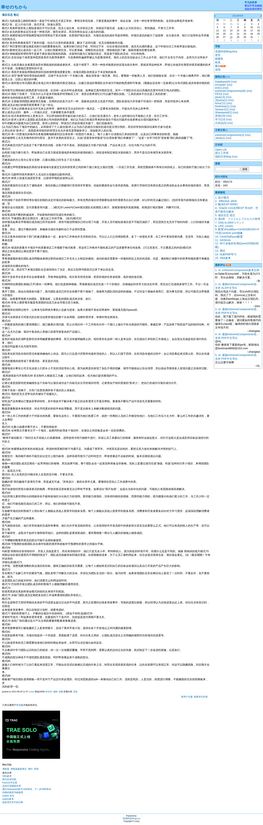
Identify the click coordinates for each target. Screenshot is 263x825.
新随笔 (219, 58)
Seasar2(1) (222, 109)
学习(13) (220, 119)
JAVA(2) (220, 138)
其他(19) (220, 115)
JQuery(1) (221, 100)
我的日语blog (223, 156)
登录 (18, 705)
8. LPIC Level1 (224, 226)
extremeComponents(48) (230, 90)
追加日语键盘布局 (11, 786)
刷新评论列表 (201, 696)
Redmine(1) (222, 106)
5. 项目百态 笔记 (225, 215)
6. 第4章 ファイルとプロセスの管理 (237, 218)
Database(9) (222, 81)
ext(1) (218, 87)
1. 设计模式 (222, 197)
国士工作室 (222, 152)
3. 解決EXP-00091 (226, 204)
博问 (30, 769)
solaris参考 (8, 799)
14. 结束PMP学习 (225, 254)
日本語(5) (221, 123)
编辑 (55, 691)
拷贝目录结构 (9, 779)
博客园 (5, 769)
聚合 (217, 66)
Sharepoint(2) (223, 112)
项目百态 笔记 (10, 14)
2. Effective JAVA (226, 201)
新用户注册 (187, 696)
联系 (217, 62)
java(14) (220, 97)
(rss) (234, 81)
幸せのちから (14, 7)
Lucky (31, 691)
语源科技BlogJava (226, 51)
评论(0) (48, 691)
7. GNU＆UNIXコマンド (229, 222)
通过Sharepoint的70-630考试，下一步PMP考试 (26, 789)
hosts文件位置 (9, 782)
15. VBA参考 (223, 258)
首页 (217, 55)
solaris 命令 (8, 795)
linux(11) (220, 103)
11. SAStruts (223, 240)
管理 (36, 769)
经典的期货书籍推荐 (12, 792)
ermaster (220, 84)
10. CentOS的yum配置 (229, 236)
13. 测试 (220, 250)
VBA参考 (7, 776)
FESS (218, 93)
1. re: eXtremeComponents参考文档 (237, 270)
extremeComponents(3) (229, 135)
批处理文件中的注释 (12, 802)
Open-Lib (220, 149)
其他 (75, 691)
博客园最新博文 (19, 769)
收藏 (61, 691)
